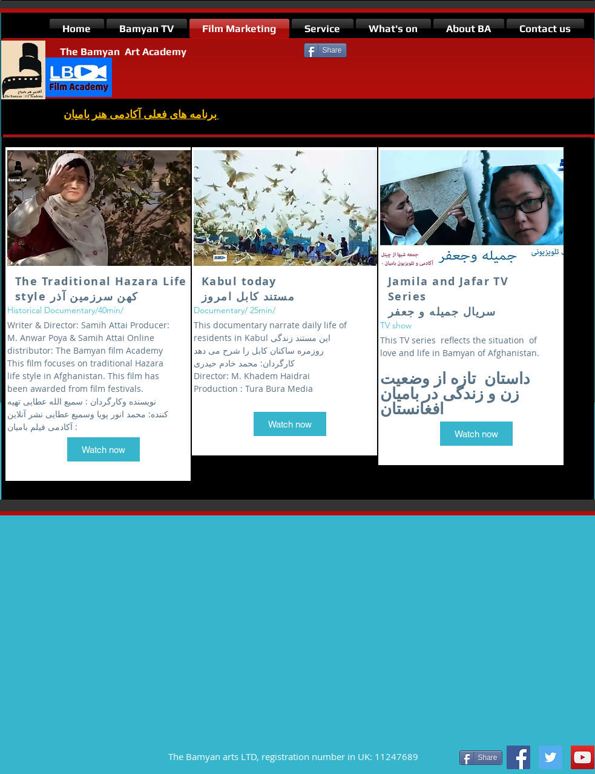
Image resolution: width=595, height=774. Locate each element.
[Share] (325, 50)
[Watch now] (103, 449)
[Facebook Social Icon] (518, 757)
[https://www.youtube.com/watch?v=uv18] (582, 757)
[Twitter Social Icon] (550, 757)
